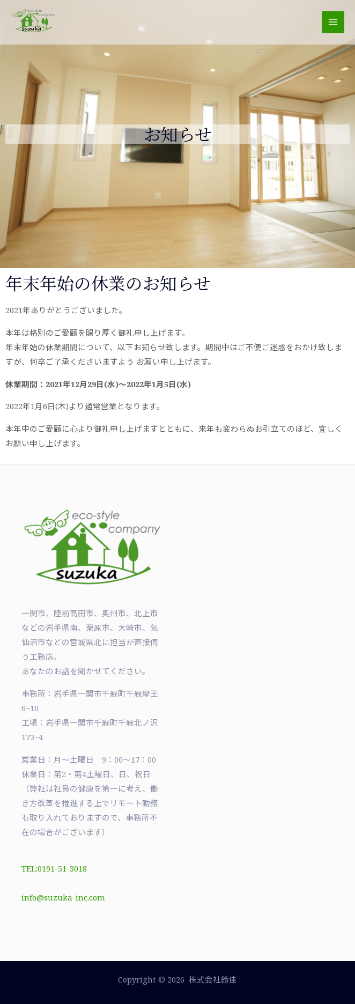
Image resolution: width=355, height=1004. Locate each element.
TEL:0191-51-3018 (54, 868)
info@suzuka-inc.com (63, 897)
